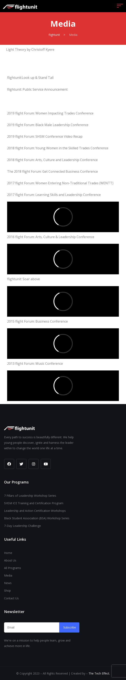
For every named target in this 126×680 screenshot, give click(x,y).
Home (8, 553)
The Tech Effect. (99, 673)
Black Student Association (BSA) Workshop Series (36, 518)
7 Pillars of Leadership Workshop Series (30, 496)
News (8, 583)
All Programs (12, 568)
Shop (7, 590)
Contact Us (11, 598)
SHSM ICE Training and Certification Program (33, 503)
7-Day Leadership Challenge (22, 526)
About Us (10, 560)
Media (8, 575)
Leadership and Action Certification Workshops (35, 511)
